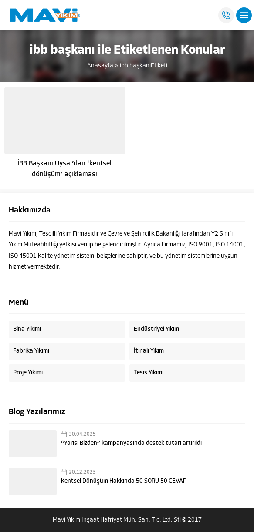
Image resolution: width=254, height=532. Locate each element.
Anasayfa (100, 66)
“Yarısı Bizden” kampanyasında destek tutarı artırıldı (131, 443)
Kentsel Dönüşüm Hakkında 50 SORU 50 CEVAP (123, 481)
